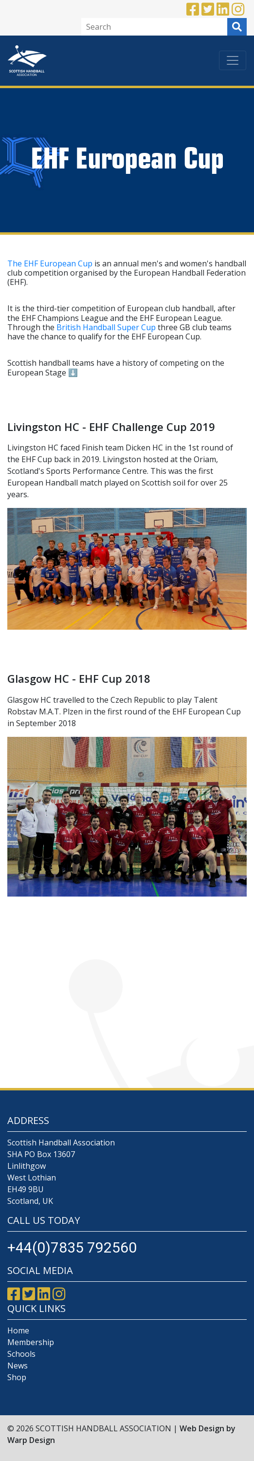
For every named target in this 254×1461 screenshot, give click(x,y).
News (17, 1365)
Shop (16, 1377)
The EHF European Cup (49, 263)
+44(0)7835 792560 (72, 1247)
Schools (21, 1354)
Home (18, 1330)
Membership (30, 1342)
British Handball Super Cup (106, 327)
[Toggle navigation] (232, 60)
